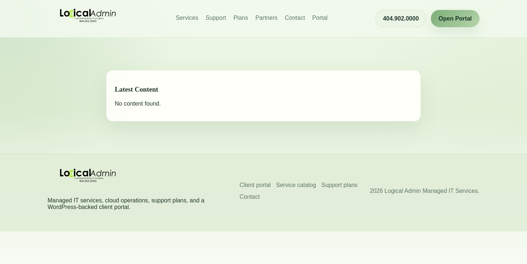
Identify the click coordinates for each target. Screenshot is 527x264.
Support (216, 18)
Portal (320, 18)
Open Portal (455, 18)
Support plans (339, 185)
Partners (266, 18)
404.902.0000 (401, 18)
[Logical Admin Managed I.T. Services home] (88, 19)
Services (187, 18)
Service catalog (296, 185)
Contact (295, 18)
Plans (240, 18)
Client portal (255, 185)
